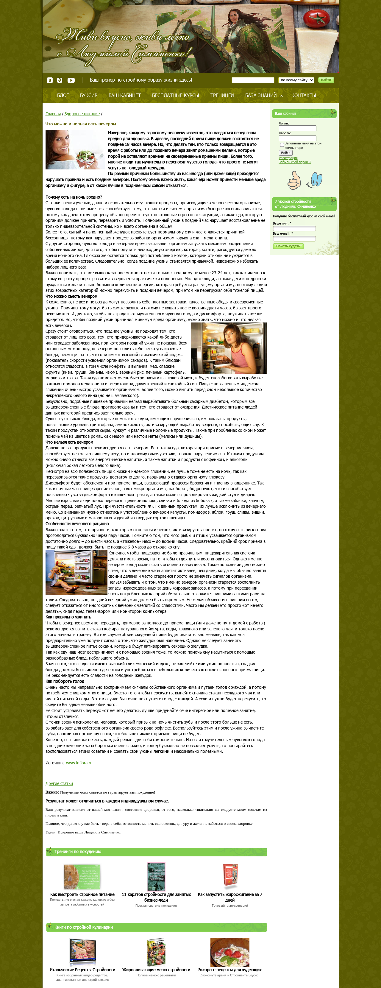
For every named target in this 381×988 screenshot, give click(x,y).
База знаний (261, 95)
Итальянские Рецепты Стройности (82, 970)
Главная (53, 113)
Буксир (88, 95)
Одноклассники (60, 80)
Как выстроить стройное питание (82, 894)
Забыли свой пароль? (295, 162)
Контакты (303, 95)
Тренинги (222, 95)
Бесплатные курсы (175, 95)
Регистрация (288, 158)
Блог (63, 95)
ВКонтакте (50, 80)
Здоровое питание (82, 113)
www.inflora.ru (79, 763)
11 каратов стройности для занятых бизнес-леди (156, 897)
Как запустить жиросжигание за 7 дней (230, 897)
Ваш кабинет (125, 95)
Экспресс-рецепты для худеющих (230, 970)
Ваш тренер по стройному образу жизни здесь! (141, 80)
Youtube (71, 80)
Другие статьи (59, 783)
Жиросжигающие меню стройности (156, 970)
